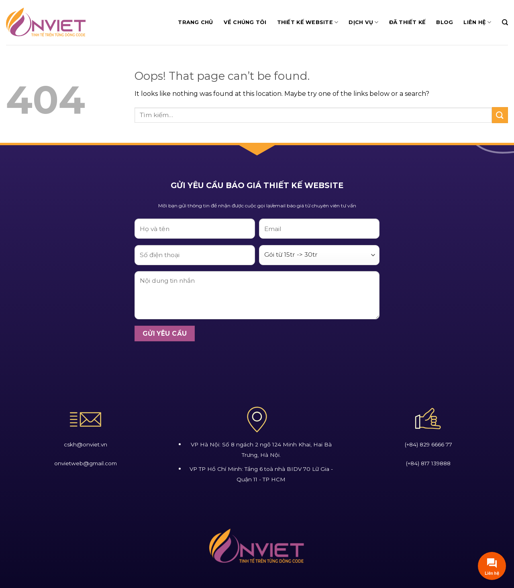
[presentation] (196, 363)
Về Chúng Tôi (245, 22)
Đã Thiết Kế (407, 22)
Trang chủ (195, 22)
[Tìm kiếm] (505, 22)
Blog (444, 22)
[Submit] (500, 115)
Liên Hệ (477, 22)
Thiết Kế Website (308, 22)
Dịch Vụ (363, 22)
